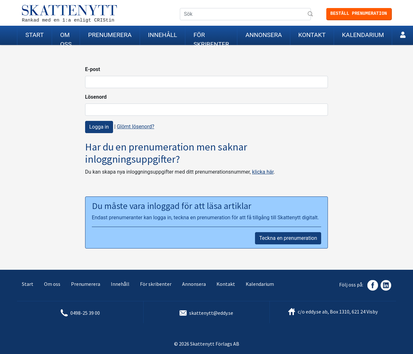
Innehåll (162, 35)
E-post (92, 69)
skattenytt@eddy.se (211, 313)
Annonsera (263, 35)
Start (34, 35)
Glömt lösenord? (135, 126)
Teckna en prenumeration (288, 238)
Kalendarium (363, 35)
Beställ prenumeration (358, 13)
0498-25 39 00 (85, 313)
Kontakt (312, 35)
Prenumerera (110, 35)
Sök (311, 14)
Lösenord (96, 97)
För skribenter (211, 38)
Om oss (66, 38)
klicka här (263, 172)
